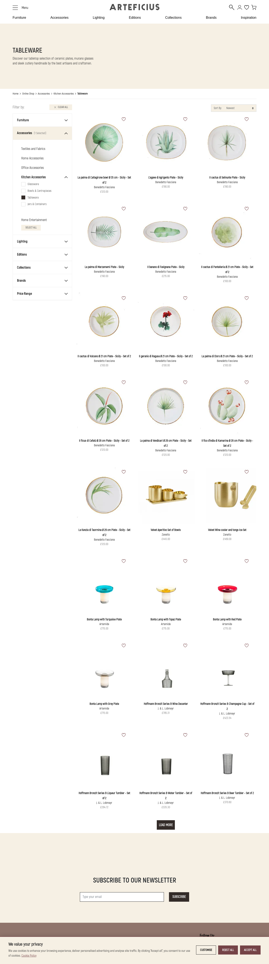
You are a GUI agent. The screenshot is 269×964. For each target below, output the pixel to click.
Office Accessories (32, 168)
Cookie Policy (29, 956)
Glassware (33, 184)
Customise (206, 950)
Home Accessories (32, 158)
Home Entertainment (34, 220)
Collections (173, 17)
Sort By (217, 108)
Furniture (19, 17)
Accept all (250, 950)
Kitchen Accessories (64, 93)
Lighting (99, 17)
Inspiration (248, 17)
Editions (135, 17)
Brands (211, 17)
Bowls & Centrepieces (39, 191)
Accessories (59, 17)
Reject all (228, 950)
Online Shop (28, 93)
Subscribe (179, 897)
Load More (166, 825)
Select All (31, 227)
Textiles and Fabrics (33, 149)
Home (15, 93)
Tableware (33, 197)
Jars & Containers (37, 204)
